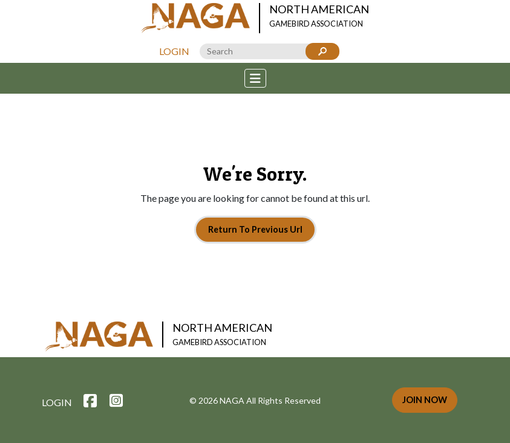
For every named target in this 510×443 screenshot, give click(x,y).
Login (174, 51)
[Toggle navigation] (255, 78)
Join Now (424, 400)
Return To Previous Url (255, 229)
